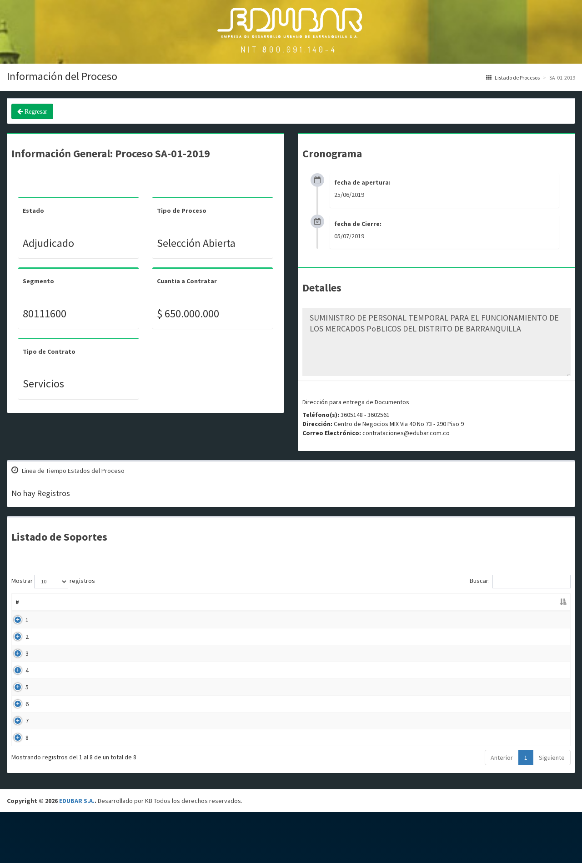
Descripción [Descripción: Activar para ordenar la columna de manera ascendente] (223, 602)
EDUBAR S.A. (77, 852)
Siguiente (552, 808)
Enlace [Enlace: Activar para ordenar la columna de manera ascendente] (515, 602)
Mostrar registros (53, 581)
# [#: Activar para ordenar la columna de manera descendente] (17, 602)
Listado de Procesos (513, 77)
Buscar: (520, 581)
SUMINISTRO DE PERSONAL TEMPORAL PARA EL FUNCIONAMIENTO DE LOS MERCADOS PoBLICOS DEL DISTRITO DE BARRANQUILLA (436, 342)
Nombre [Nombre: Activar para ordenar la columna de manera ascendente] (50, 602)
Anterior (502, 808)
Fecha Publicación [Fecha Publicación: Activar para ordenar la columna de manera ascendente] (399, 602)
